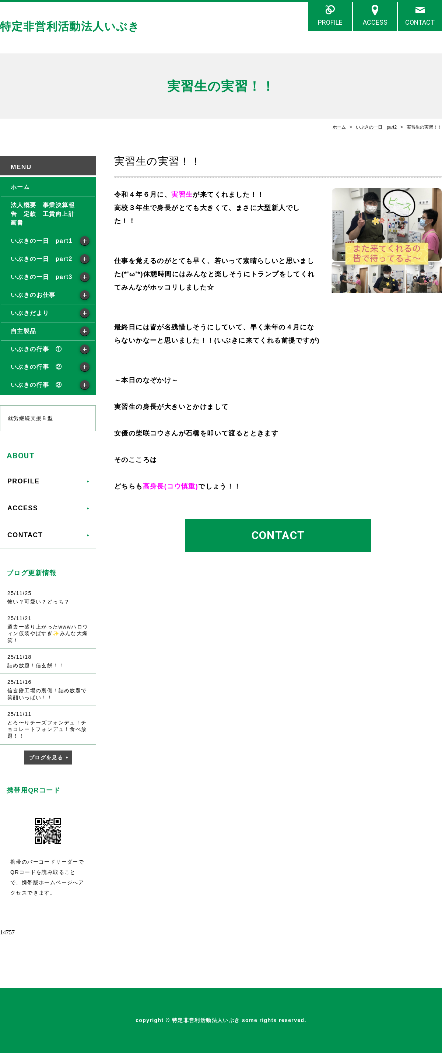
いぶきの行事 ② (36, 367)
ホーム (339, 127)
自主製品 (23, 331)
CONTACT (420, 22)
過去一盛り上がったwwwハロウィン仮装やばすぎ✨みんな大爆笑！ (47, 633)
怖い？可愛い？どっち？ (38, 602)
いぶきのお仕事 (33, 295)
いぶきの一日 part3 (42, 277)
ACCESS (375, 22)
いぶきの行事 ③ (36, 385)
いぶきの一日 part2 (376, 127)
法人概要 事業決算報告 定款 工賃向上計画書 (43, 214)
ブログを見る (46, 757)
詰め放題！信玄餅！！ (35, 665)
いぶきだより (30, 313)
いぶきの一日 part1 (42, 241)
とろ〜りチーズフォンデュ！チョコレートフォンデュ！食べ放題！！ (47, 729)
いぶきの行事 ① (36, 349)
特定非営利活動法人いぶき (70, 26)
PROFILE (330, 22)
